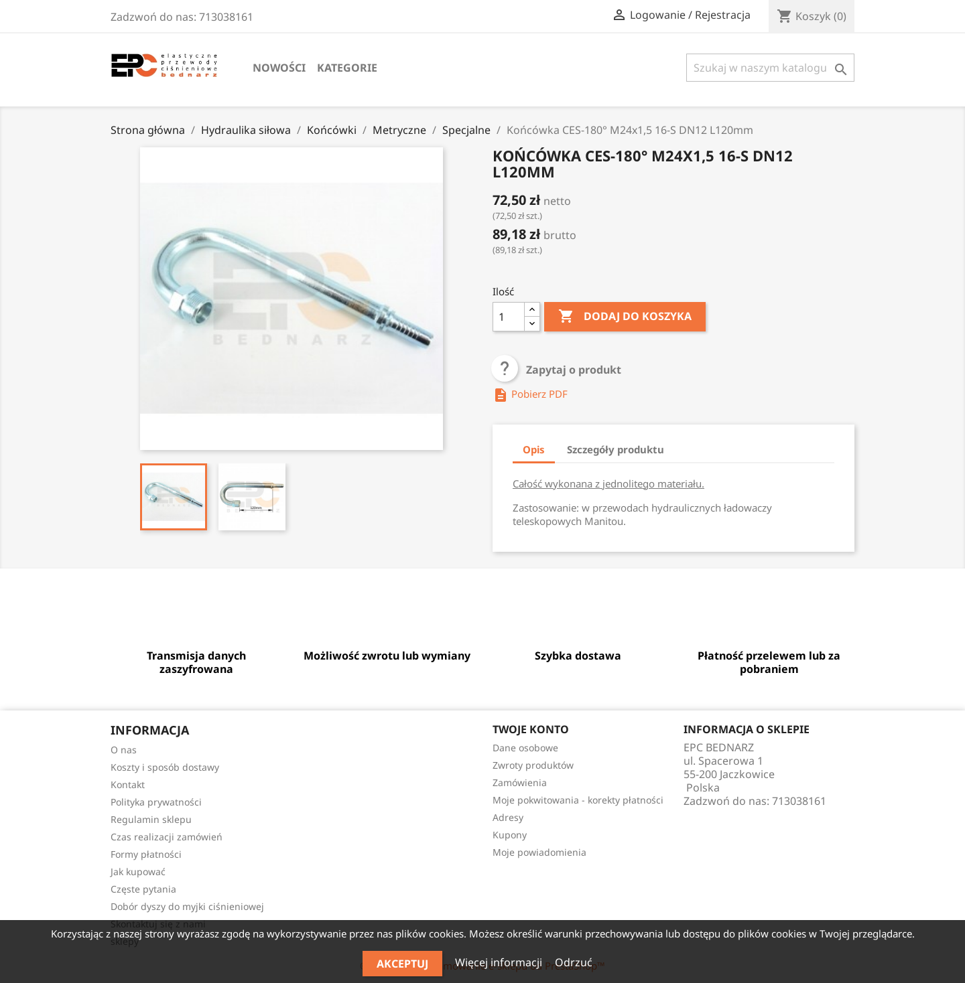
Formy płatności (146, 854)
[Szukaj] (770, 68)
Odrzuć (573, 962)
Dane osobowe (525, 747)
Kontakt (128, 784)
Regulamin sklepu (151, 819)
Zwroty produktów (533, 765)
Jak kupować (138, 871)
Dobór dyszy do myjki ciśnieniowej (187, 906)
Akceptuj (402, 963)
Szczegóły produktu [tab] (615, 449)
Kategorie (347, 67)
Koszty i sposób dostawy (165, 767)
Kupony (510, 834)
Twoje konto (531, 729)
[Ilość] (509, 316)
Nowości (279, 67)
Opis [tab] (534, 449)
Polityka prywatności (156, 802)
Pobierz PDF (530, 393)
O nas (124, 749)
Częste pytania (143, 889)
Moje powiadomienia (539, 852)
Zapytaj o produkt (557, 369)
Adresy (508, 817)
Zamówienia (520, 782)
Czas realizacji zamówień (166, 836)
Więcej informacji (500, 962)
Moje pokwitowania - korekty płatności (578, 799)
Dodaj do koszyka (625, 316)
